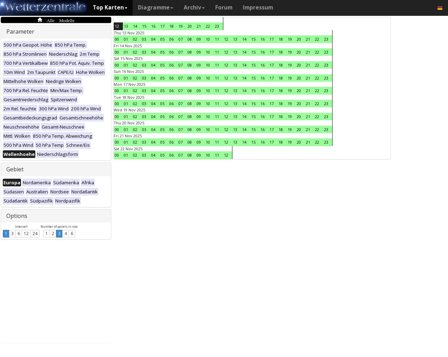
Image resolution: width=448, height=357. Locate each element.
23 (217, 26)
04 (153, 39)
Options (16, 216)
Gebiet (14, 169)
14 (135, 26)
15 (144, 26)
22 (208, 26)
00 (117, 39)
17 (162, 26)
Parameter (20, 31)
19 (180, 26)
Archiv (194, 7)
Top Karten (110, 7)
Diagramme (155, 7)
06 (171, 39)
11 (217, 39)
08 (190, 39)
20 (190, 26)
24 (35, 233)
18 (171, 26)
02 (135, 39)
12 (26, 233)
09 (199, 39)
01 (126, 39)
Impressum (258, 7)
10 (208, 39)
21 (199, 26)
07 (180, 39)
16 (153, 26)
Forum (223, 7)
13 (126, 26)
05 (162, 39)
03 (144, 39)
